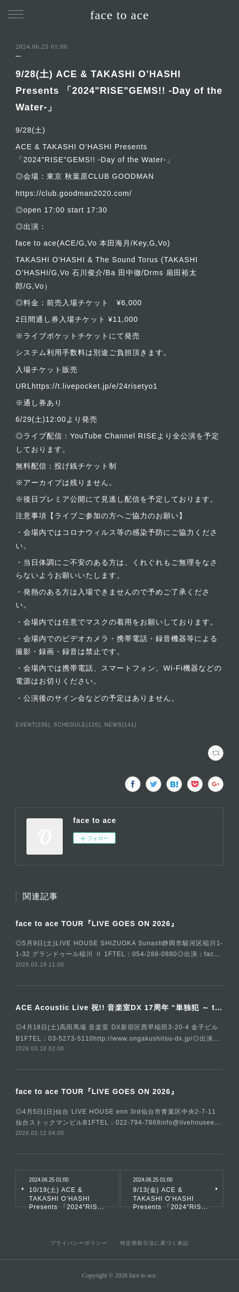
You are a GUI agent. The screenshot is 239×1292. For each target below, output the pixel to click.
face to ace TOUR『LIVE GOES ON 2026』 (97, 923)
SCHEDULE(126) (77, 725)
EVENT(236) (33, 725)
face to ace (119, 15)
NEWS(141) (120, 725)
